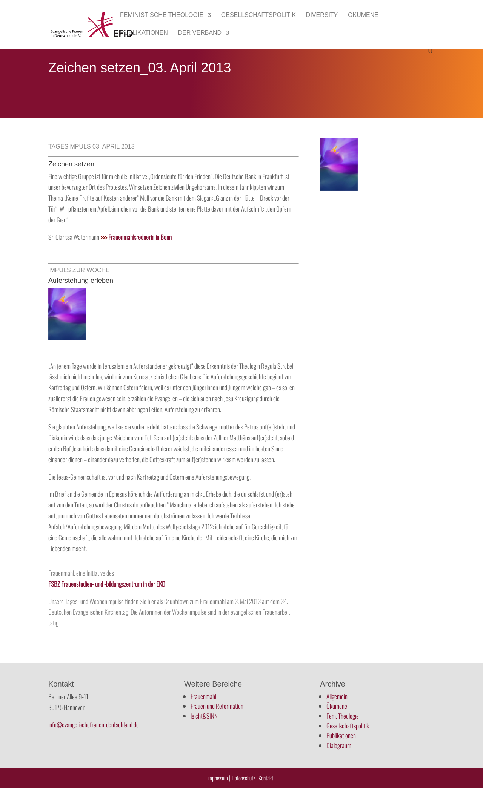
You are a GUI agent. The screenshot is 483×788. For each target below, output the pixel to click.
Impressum (217, 778)
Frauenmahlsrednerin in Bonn (136, 237)
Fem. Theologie (342, 716)
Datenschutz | (244, 778)
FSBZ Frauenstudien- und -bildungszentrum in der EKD (106, 584)
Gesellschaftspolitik (258, 15)
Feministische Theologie (161, 15)
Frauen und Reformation (217, 706)
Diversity (322, 15)
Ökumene (363, 15)
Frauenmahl (203, 696)
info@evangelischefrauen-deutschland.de (93, 724)
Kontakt (266, 778)
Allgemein (337, 696)
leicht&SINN (204, 716)
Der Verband (200, 33)
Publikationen (144, 33)
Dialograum (338, 745)
